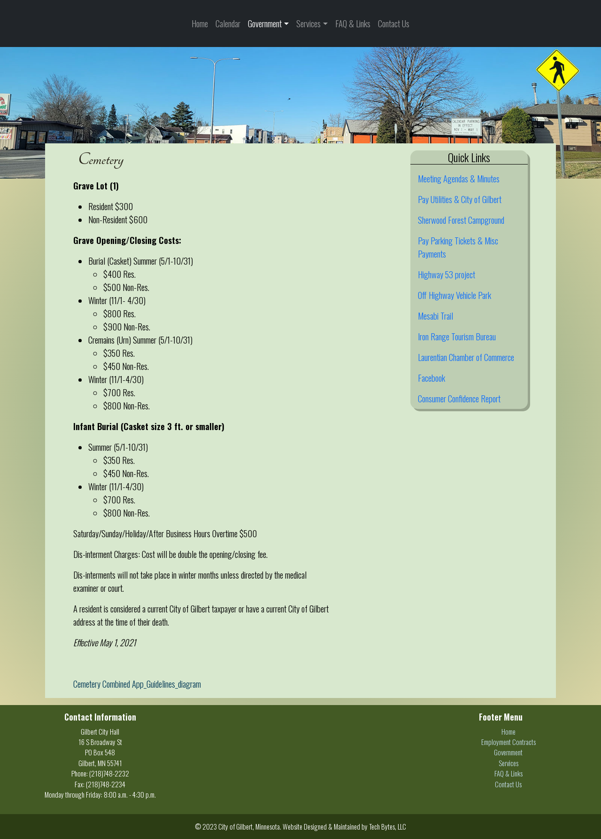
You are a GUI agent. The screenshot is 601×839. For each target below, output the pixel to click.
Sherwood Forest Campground (461, 219)
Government (265, 23)
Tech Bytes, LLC (387, 826)
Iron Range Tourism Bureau (457, 336)
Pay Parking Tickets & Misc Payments (458, 247)
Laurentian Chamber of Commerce (466, 357)
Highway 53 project (446, 274)
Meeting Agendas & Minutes (459, 178)
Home (200, 23)
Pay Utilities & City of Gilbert (459, 199)
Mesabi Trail (435, 315)
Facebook (431, 377)
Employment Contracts (508, 742)
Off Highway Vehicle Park (454, 295)
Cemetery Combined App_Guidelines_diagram (137, 683)
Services (308, 23)
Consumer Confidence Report (459, 398)
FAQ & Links (352, 23)
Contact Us (393, 23)
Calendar (228, 23)
